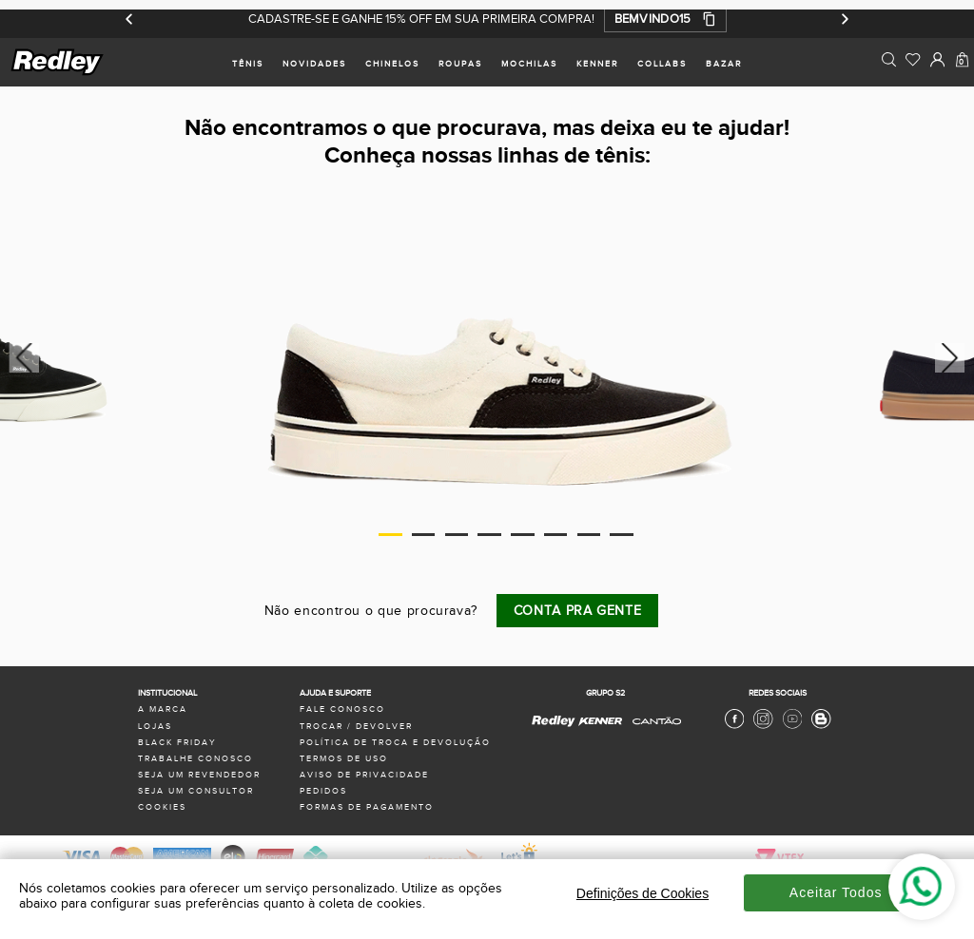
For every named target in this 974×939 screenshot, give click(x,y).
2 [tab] (424, 534)
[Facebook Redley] (734, 726)
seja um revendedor (199, 775)
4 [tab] (489, 534)
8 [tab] (621, 534)
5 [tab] (523, 534)
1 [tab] (390, 534)
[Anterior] (130, 19)
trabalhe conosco (195, 759)
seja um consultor (196, 791)
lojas (155, 726)
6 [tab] (556, 534)
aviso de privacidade (364, 775)
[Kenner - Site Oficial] (600, 722)
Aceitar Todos (836, 892)
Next (952, 358)
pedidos (323, 791)
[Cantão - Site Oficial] (652, 731)
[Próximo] (844, 19)
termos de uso (344, 759)
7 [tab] (589, 534)
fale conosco (342, 709)
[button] (665, 19)
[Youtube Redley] (792, 726)
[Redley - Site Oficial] (554, 726)
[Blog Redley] (820, 726)
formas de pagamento (367, 807)
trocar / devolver (356, 726)
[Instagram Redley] (762, 726)
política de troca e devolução (395, 743)
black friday (177, 743)
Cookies (162, 807)
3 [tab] (457, 534)
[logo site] (58, 73)
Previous (21, 358)
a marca (162, 709)
